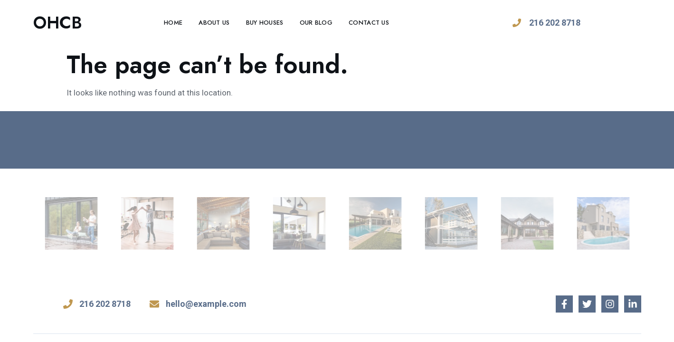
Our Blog (316, 22)
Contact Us (369, 22)
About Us (214, 22)
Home (173, 22)
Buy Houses (265, 22)
